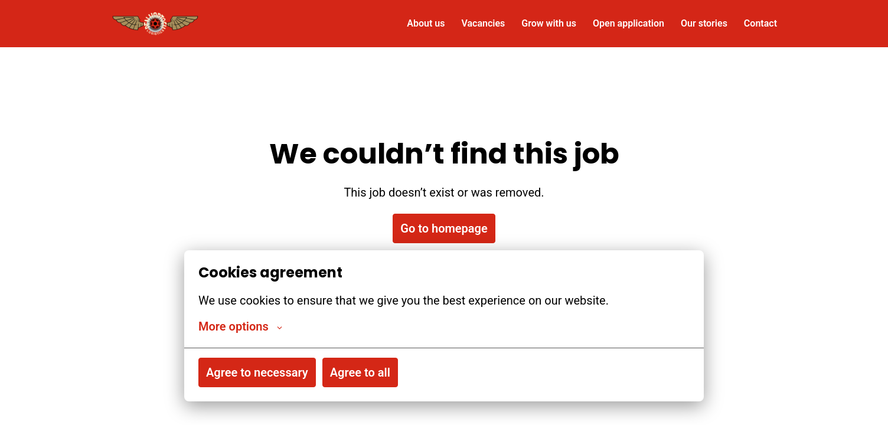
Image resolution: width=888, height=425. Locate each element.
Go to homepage (443, 228)
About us (426, 23)
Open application (628, 23)
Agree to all (360, 372)
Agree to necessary (257, 372)
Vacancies (483, 23)
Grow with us (548, 23)
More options (240, 326)
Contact (760, 23)
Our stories (704, 23)
